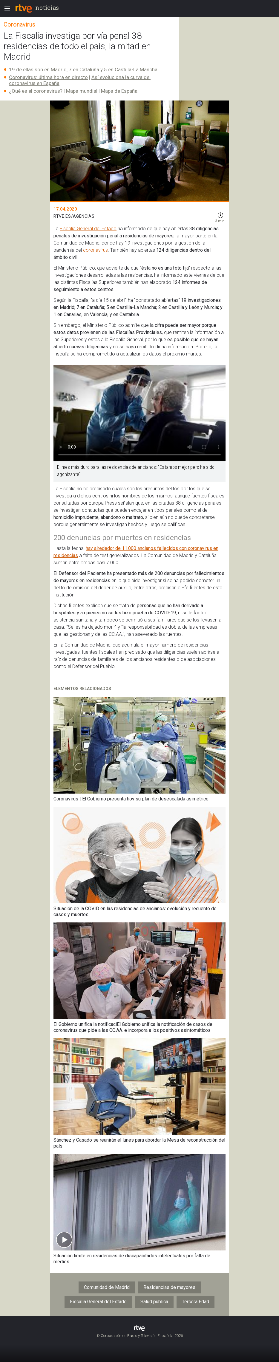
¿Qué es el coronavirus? (35, 91)
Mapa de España (119, 91)
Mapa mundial (81, 91)
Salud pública (154, 1301)
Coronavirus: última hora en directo (48, 77)
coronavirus (95, 250)
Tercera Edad (195, 1301)
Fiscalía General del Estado (88, 228)
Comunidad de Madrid (107, 1287)
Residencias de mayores (169, 1287)
